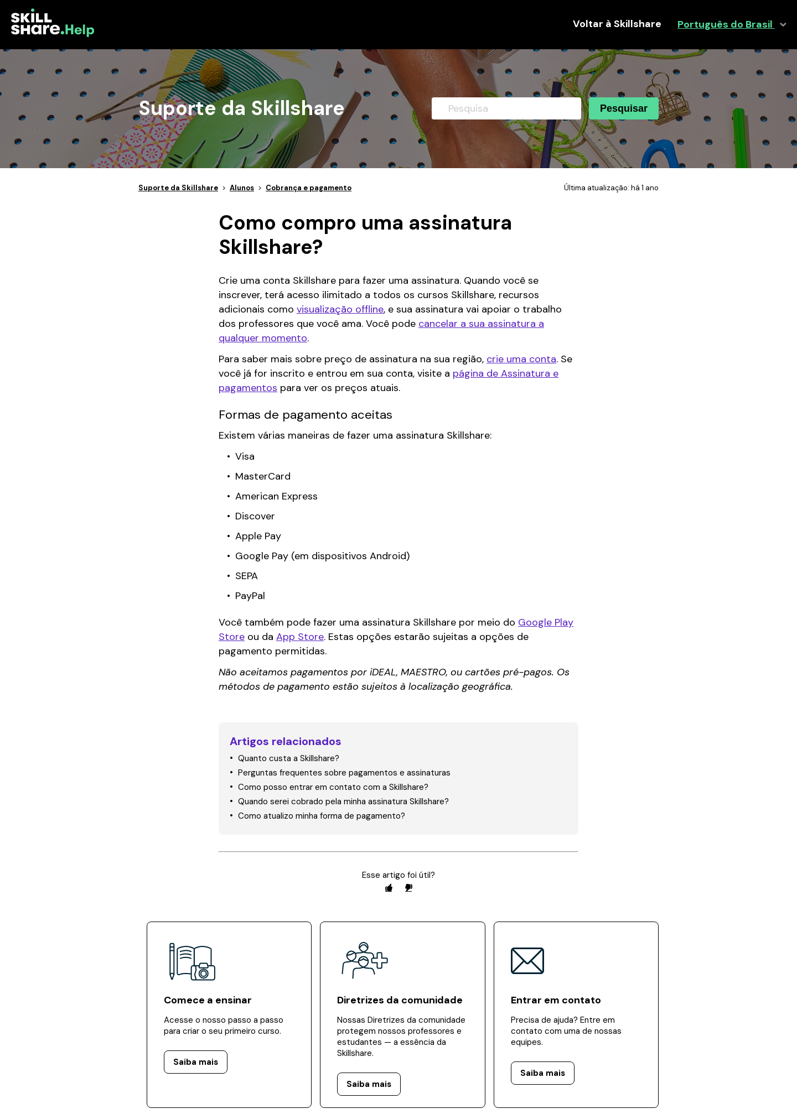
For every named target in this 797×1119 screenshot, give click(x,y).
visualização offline (340, 309)
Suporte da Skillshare (178, 187)
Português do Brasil (726, 24)
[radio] (388, 887)
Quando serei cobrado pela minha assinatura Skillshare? (343, 801)
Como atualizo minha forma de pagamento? (321, 815)
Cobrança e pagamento (308, 187)
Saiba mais (195, 1062)
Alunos (242, 187)
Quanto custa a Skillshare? (288, 758)
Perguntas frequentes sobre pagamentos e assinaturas (344, 772)
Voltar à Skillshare (617, 24)
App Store (300, 636)
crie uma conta (521, 359)
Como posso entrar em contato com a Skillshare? (333, 787)
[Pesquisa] (506, 108)
